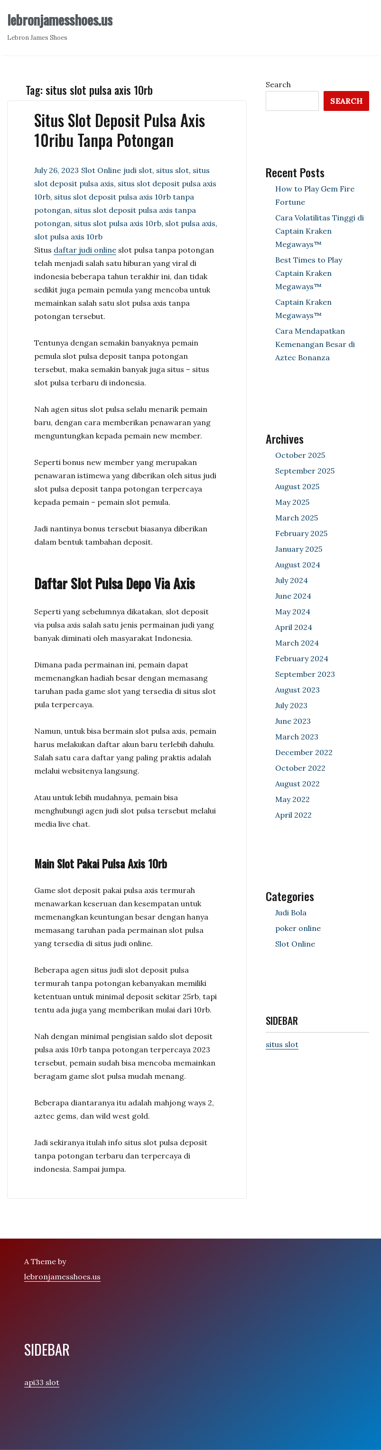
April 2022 (293, 815)
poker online (298, 928)
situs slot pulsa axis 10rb (117, 223)
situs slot (172, 170)
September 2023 (305, 674)
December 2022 (304, 752)
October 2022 (300, 768)
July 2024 (291, 580)
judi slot (137, 170)
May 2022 (292, 799)
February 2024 (301, 658)
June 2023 (293, 721)
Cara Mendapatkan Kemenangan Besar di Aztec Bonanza (315, 344)
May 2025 (292, 502)
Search (278, 84)
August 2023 (297, 689)
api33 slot (41, 1382)
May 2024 (292, 611)
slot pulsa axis (190, 223)
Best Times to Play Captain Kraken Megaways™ (308, 273)
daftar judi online (85, 250)
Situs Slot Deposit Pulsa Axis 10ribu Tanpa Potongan (119, 130)
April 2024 (293, 627)
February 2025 (301, 533)
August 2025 (297, 486)
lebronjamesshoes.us (59, 19)
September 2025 (305, 470)
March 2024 (297, 642)
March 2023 (296, 736)
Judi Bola (291, 912)
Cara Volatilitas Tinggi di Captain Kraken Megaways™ (319, 231)
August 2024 (297, 564)
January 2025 (298, 549)
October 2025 (300, 455)
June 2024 (293, 596)
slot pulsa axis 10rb (68, 236)
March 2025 (296, 517)
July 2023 (291, 705)
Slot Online (101, 170)
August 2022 (297, 783)
